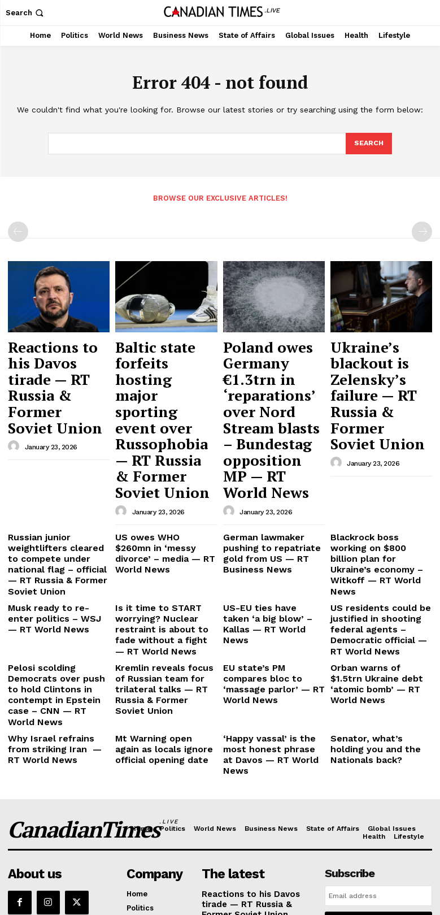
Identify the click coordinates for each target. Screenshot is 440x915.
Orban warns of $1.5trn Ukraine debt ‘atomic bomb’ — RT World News (381, 556)
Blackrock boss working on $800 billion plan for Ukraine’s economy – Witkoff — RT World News (380, 460)
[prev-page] (18, 230)
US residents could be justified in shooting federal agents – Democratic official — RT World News (377, 514)
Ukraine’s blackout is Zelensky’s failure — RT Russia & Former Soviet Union (379, 358)
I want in (378, 764)
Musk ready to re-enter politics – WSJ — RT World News (58, 506)
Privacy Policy (359, 793)
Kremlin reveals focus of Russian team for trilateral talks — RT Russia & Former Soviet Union (164, 560)
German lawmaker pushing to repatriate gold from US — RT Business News (273, 456)
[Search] (368, 144)
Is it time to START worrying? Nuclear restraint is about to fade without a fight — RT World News (165, 514)
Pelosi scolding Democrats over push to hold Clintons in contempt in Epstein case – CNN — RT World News (57, 564)
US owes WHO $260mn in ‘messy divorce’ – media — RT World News (164, 456)
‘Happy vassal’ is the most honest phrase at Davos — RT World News (271, 605)
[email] (378, 738)
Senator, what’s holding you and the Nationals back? (381, 601)
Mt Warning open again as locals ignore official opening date (163, 605)
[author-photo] (15, 391)
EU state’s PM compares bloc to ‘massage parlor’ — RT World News (272, 556)
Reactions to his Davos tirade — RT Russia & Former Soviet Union (51, 358)
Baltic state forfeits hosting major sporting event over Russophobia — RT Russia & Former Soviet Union (161, 369)
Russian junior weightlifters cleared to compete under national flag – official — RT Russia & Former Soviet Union (58, 465)
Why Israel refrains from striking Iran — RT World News (55, 605)
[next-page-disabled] (422, 230)
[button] (26, 13)
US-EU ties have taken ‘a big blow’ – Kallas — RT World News (268, 506)
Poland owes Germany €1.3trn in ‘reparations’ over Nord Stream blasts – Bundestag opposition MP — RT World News (272, 374)
